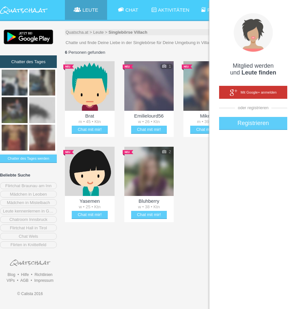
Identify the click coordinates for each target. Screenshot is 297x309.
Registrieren (253, 123)
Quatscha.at (77, 32)
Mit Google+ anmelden (253, 92)
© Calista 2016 (30, 294)
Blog (11, 274)
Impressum (43, 280)
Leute (98, 32)
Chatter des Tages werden (28, 158)
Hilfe (25, 274)
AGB (24, 280)
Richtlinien (43, 274)
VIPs (10, 280)
